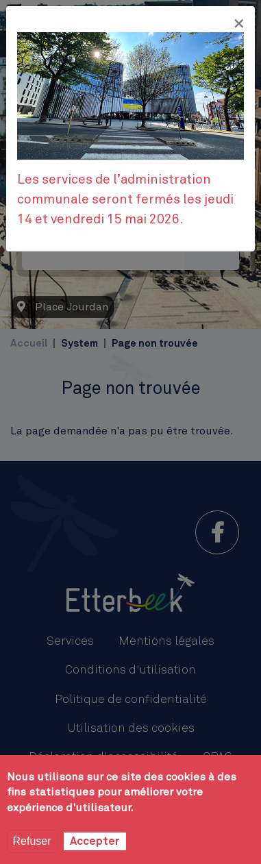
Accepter (95, 841)
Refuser (32, 841)
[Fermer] (239, 24)
